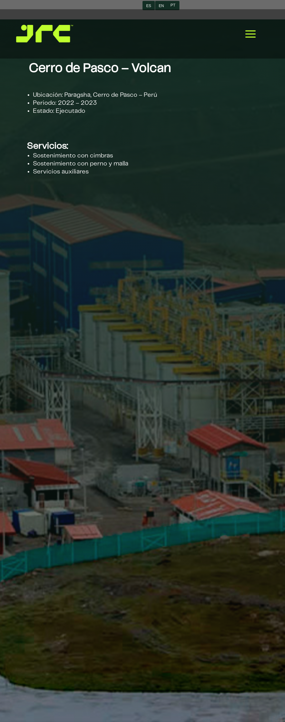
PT (173, 5)
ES (148, 6)
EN (161, 6)
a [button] (250, 34)
